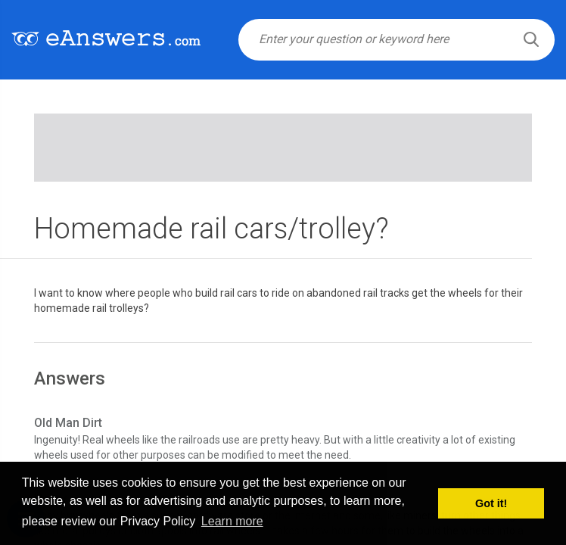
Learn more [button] (232, 521)
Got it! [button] (491, 503)
